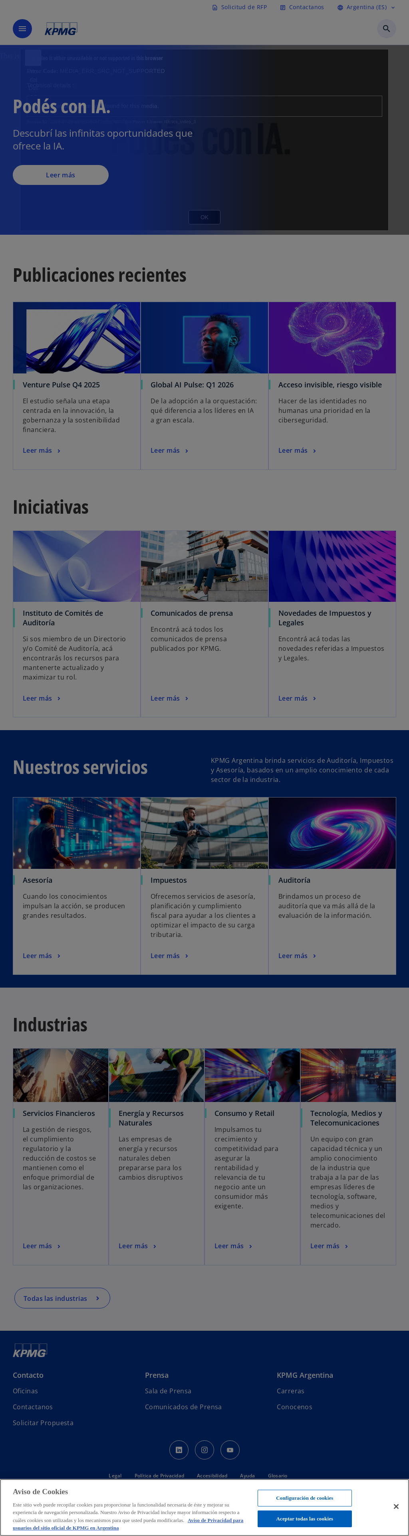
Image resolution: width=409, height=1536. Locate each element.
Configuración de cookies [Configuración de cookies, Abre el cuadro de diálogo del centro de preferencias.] (304, 1498)
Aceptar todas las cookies (304, 1519)
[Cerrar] (396, 1506)
